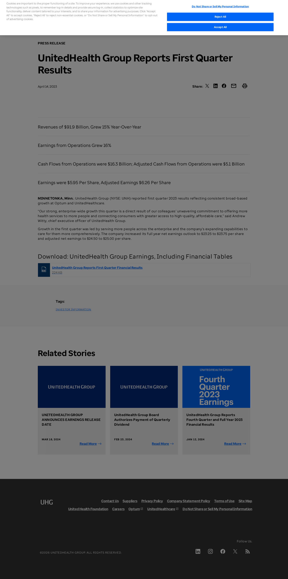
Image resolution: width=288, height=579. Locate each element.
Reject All (220, 12)
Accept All (220, 22)
